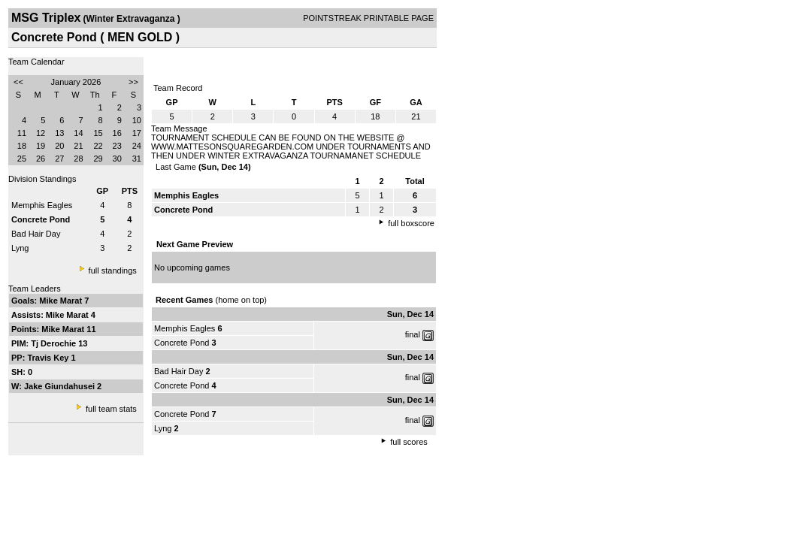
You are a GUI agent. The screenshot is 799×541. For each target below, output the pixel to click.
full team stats (111, 408)
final (412, 334)
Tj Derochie (54, 343)
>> (133, 81)
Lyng (20, 247)
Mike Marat (61, 300)
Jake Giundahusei (60, 386)
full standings (113, 270)
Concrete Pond (181, 342)
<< (18, 81)
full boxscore (411, 223)
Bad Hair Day (35, 233)
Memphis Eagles (41, 205)
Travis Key (49, 357)
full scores (409, 441)
